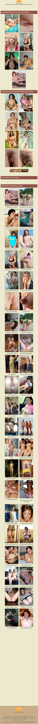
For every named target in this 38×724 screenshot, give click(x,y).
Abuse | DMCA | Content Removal (26, 721)
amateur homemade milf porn (26, 501)
